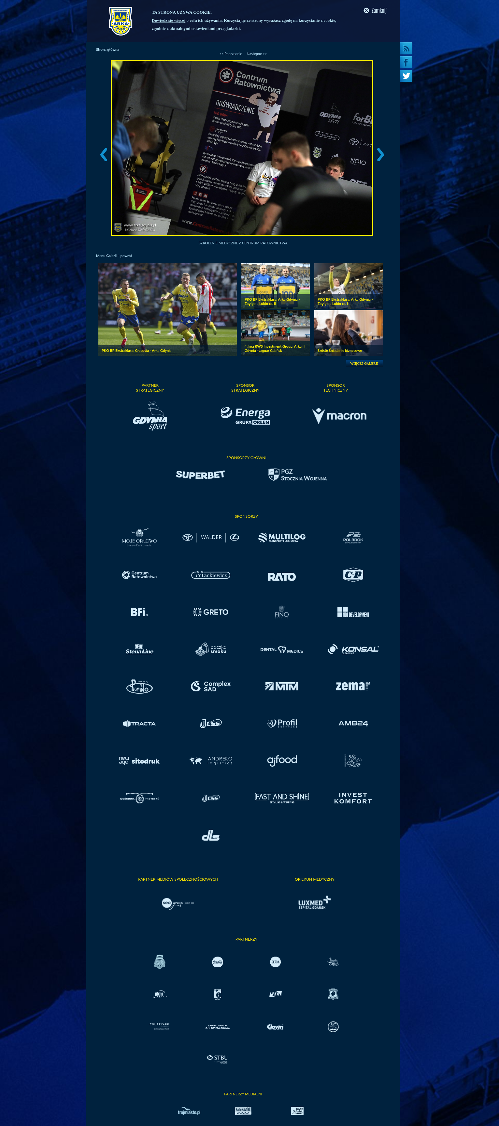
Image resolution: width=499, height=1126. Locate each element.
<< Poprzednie (231, 53)
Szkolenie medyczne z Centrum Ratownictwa (243, 243)
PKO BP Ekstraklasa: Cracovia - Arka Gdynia (137, 350)
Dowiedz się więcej (168, 20)
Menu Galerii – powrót (114, 255)
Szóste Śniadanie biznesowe (340, 350)
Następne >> (257, 53)
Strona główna (107, 49)
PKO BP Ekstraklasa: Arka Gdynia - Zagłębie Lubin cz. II (272, 301)
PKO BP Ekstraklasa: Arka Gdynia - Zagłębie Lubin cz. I (345, 301)
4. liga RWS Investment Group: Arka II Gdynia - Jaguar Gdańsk (275, 348)
